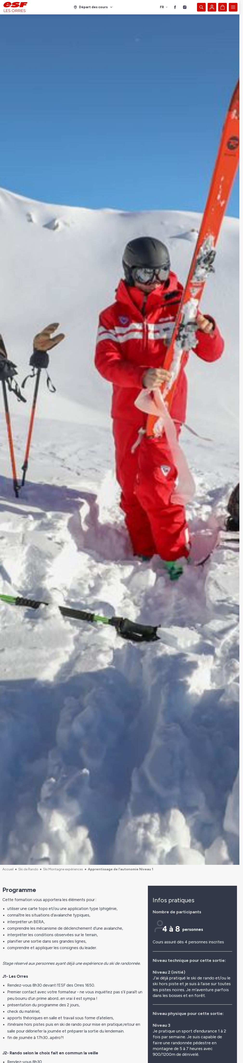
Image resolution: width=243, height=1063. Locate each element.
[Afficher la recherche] (201, 7)
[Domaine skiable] (93, 7)
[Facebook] (175, 7)
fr (164, 7)
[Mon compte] (212, 7)
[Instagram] (184, 7)
